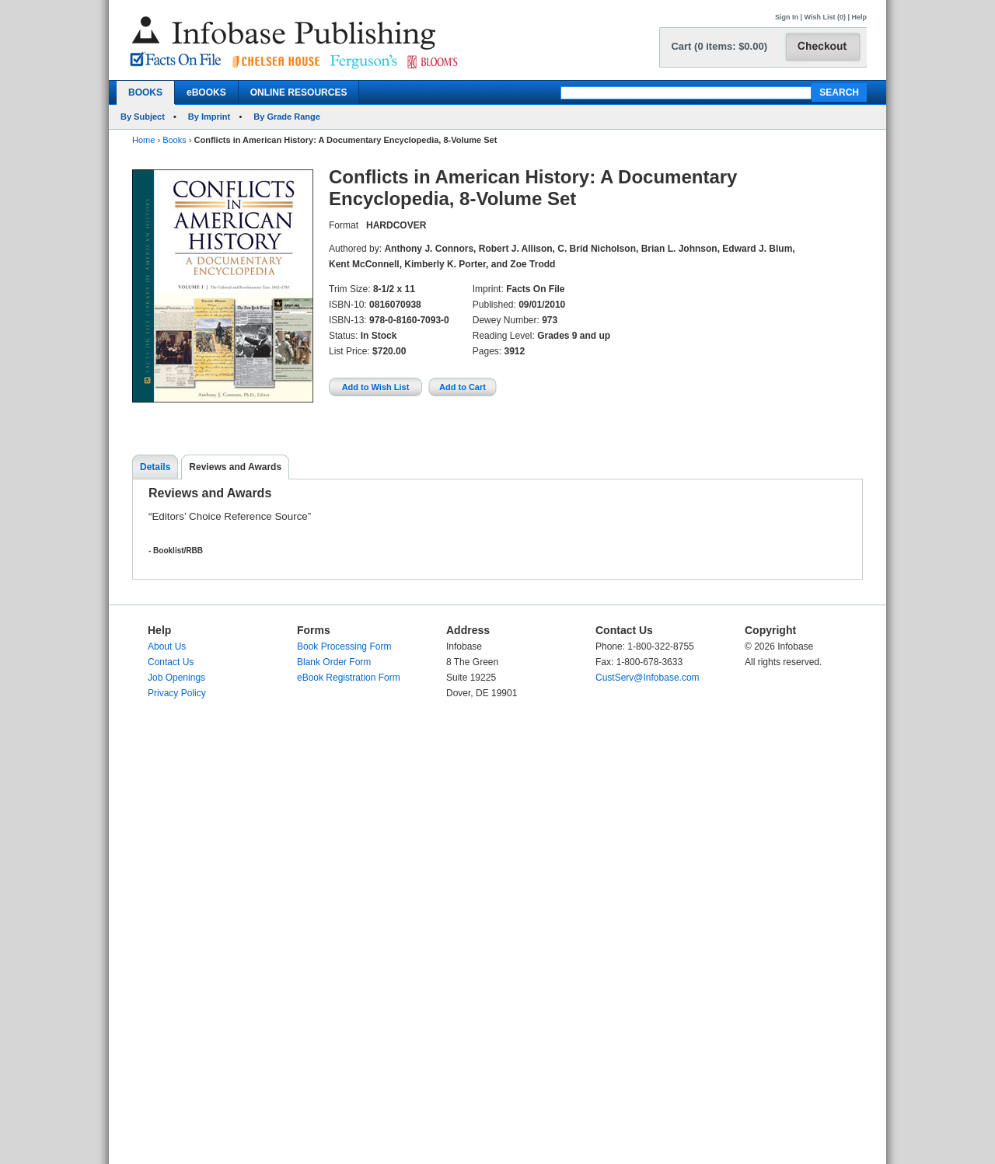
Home (143, 140)
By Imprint (209, 116)
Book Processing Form (344, 646)
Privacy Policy (177, 693)
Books (174, 140)
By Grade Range (286, 116)
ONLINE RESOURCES (298, 92)
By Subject (142, 116)
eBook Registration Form (348, 677)
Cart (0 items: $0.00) (719, 46)
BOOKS (145, 92)
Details (155, 467)
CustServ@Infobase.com (647, 677)
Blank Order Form (334, 662)
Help (859, 17)
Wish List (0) (825, 17)
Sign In (786, 17)
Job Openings (176, 677)
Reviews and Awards (235, 467)
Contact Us (171, 662)
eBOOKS (206, 92)
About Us (167, 646)
